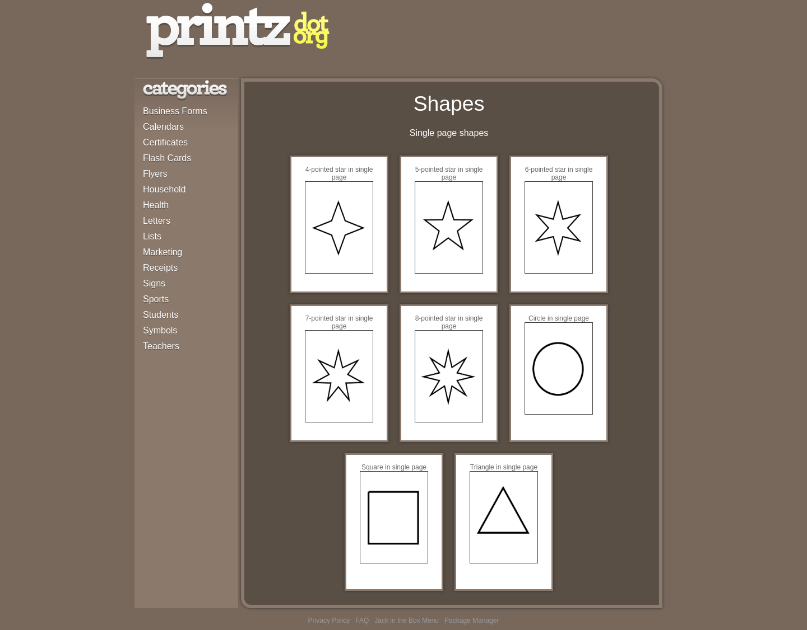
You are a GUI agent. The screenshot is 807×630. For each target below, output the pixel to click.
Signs (154, 283)
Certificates (165, 142)
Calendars (163, 126)
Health (156, 205)
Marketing (162, 252)
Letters (156, 220)
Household (164, 189)
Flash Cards (167, 158)
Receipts (160, 267)
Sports (156, 299)
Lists (152, 236)
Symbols (160, 330)
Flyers (155, 173)
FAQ (362, 620)
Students (160, 314)
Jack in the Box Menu (406, 620)
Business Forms (175, 111)
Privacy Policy (329, 620)
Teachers (161, 346)
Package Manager (471, 620)
